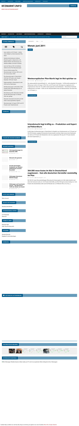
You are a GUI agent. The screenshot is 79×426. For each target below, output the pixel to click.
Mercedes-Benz (6, 411)
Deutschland (72, 405)
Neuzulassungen (27, 411)
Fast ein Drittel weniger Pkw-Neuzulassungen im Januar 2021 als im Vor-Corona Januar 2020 (13, 72)
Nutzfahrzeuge (41, 411)
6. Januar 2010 (12, 153)
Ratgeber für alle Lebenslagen (9, 236)
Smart (39, 414)
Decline (55, 424)
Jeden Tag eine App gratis (8, 226)
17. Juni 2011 (31, 80)
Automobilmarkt (18, 405)
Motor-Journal (5, 198)
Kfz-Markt (45, 408)
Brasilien (43, 405)
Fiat (3, 408)
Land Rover (60, 408)
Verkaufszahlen (66, 414)
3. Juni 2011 (31, 129)
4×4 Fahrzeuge (5, 214)
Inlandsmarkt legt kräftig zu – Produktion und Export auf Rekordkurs (52, 125)
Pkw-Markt (69, 411)
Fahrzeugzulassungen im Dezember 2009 (16, 150)
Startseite (3, 1)
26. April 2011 (12, 370)
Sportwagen (45, 414)
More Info (46, 424)
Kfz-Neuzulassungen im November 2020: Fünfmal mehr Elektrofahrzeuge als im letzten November (13, 88)
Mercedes (71, 408)
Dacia (53, 405)
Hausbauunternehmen (7, 206)
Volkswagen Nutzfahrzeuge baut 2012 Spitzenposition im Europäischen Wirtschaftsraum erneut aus (36, 361)
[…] (36, 90)
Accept (50, 424)
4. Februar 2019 (13, 378)
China (48, 405)
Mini (12, 411)
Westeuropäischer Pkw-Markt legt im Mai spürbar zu (52, 78)
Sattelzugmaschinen (31, 414)
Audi (4, 405)
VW (11, 417)
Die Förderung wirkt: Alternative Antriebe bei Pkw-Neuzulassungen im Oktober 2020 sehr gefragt (13, 94)
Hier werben (18, 1)
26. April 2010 (12, 386)
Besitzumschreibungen (29, 405)
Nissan (34, 411)
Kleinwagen (52, 408)
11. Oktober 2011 (13, 394)
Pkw (64, 411)
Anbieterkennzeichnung (28, 1)
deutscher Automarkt (61, 405)
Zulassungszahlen (25, 417)
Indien (39, 408)
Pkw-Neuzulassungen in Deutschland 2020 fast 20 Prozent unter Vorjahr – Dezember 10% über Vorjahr (12, 78)
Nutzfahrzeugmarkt (52, 411)
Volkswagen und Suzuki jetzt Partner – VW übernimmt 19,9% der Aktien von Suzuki (17, 185)
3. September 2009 (13, 171)
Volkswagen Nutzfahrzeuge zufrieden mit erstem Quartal (24, 384)
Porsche (16, 414)
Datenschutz (38, 1)
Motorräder (18, 411)
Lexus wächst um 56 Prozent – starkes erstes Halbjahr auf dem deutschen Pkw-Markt (13, 53)
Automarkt (9, 405)
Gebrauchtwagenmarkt (16, 408)
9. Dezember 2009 (13, 188)
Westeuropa (16, 417)
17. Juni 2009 (12, 159)
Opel (60, 411)
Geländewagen (27, 408)
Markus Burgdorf (39, 80)
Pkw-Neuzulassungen (7, 414)
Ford (8, 408)
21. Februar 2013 (13, 363)
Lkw (66, 408)
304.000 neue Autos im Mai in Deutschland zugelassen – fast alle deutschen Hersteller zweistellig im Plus (52, 173)
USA (60, 414)
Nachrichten (10, 1)
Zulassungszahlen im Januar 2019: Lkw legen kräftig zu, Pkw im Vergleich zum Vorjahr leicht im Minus (36, 376)
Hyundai (34, 408)
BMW (38, 405)
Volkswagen (5, 417)
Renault (22, 414)
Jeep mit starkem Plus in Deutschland (19, 392)
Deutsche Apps (5, 224)
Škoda (33, 417)
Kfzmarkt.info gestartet (15, 158)
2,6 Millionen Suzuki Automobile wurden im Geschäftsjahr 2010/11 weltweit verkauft (31, 369)
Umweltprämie (53, 414)
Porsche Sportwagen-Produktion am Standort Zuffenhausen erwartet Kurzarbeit (15, 168)
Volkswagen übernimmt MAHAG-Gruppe (15, 177)
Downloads (45, 1)
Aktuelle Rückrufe (6, 234)
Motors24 (4, 216)
